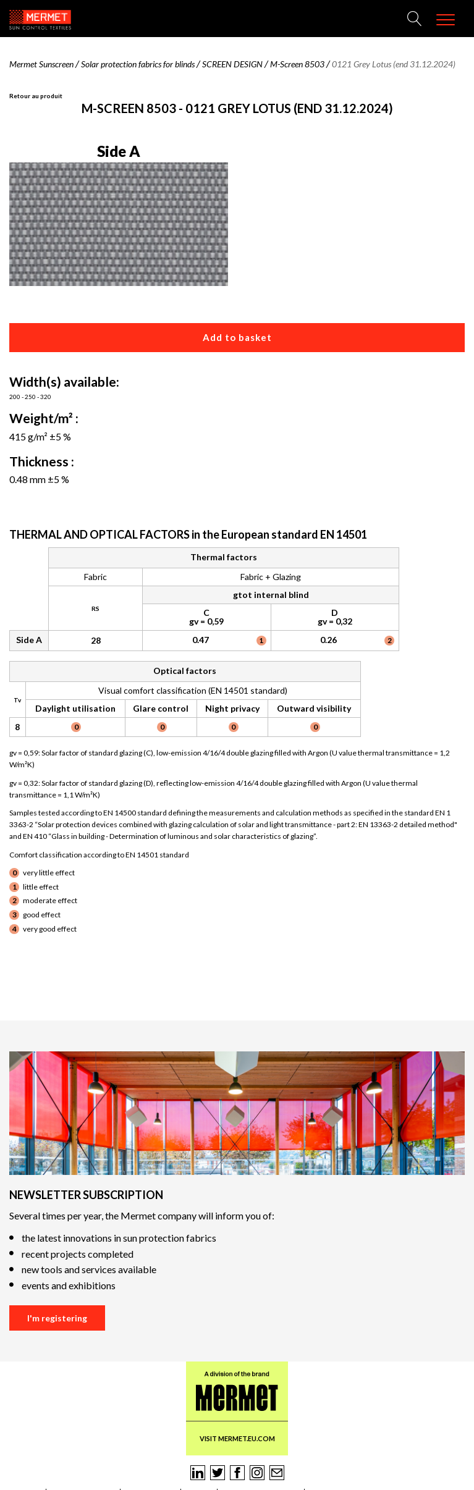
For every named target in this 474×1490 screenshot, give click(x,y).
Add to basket (237, 337)
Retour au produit (35, 95)
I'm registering (57, 1318)
